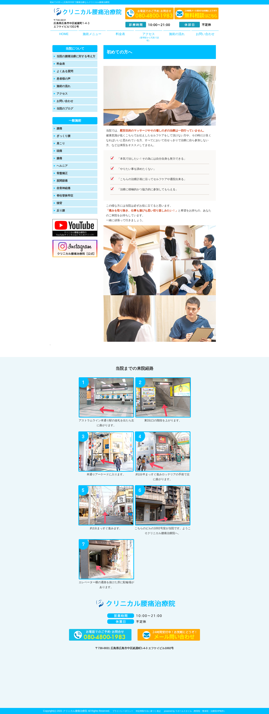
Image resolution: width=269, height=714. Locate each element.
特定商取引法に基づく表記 (148, 711)
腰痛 (59, 128)
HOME (64, 34)
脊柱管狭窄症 (65, 195)
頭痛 (59, 150)
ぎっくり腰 (63, 135)
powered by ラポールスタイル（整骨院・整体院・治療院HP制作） (195, 711)
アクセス (149, 37)
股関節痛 (62, 180)
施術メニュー (92, 34)
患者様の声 (63, 78)
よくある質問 (65, 71)
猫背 (59, 203)
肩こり (61, 143)
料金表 (120, 34)
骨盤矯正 (62, 173)
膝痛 (59, 158)
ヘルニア (62, 165)
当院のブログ (65, 108)
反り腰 (61, 210)
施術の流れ (177, 34)
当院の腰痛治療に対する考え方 (76, 56)
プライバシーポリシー (122, 711)
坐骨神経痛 (63, 188)
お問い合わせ (205, 34)
